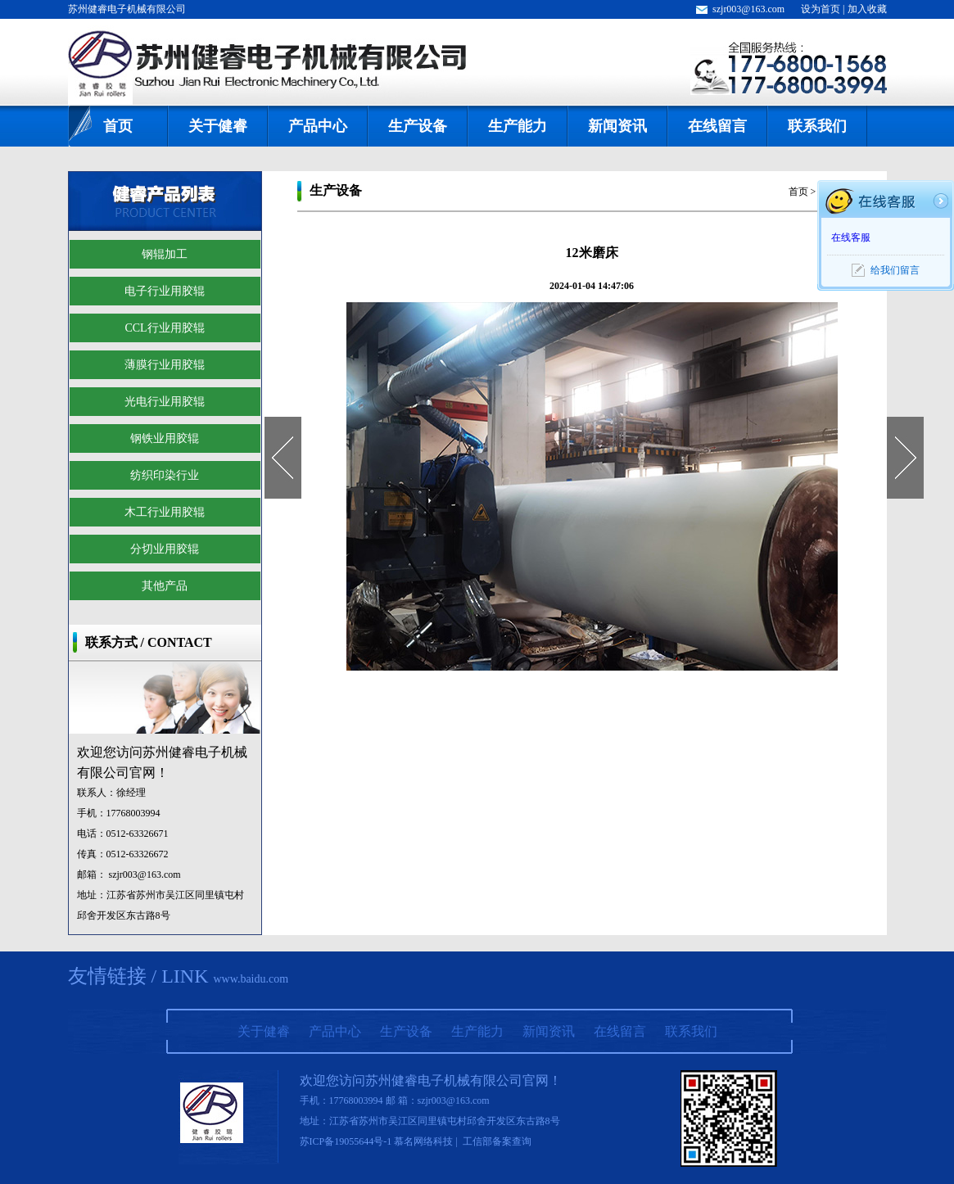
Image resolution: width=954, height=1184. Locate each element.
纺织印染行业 (164, 475)
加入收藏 (867, 9)
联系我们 (817, 126)
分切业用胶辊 (164, 549)
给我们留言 (895, 270)
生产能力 (517, 126)
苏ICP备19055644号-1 (346, 1141)
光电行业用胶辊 (164, 401)
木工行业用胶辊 (164, 512)
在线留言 (717, 126)
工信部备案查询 (497, 1141)
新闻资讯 (617, 126)
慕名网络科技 (423, 1141)
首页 (118, 126)
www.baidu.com (250, 979)
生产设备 (417, 126)
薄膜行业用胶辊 (164, 365)
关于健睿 (217, 126)
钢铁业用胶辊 (164, 438)
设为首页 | (824, 9)
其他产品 (165, 586)
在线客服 (850, 237)
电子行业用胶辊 (164, 291)
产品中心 (317, 126)
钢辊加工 (165, 254)
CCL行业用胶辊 (164, 328)
